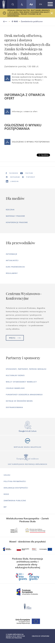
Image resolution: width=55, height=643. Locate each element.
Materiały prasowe (15, 216)
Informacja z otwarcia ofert (20, 112)
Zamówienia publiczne (32, 21)
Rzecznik (10, 209)
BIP (5, 507)
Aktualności (12, 260)
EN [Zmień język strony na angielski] (40, 4)
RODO (6, 494)
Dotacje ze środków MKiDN (19, 401)
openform (45, 636)
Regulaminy (12, 273)
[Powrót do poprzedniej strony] (7, 21)
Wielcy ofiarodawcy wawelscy (21, 382)
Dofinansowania (14, 407)
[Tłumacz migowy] (31, 4)
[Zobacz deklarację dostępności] (22, 4)
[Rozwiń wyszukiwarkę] (12, 4)
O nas (15, 21)
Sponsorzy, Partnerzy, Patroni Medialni (26, 369)
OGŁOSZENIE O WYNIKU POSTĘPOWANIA (27, 142)
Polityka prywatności (15, 481)
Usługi (7, 475)
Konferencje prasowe (17, 222)
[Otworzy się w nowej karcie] (27, 426)
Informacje (11, 254)
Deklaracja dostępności (16, 488)
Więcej (15, 338)
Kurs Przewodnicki (15, 267)
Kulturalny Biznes (15, 375)
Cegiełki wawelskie (15, 388)
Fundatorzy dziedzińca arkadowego (24, 394)
